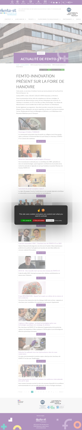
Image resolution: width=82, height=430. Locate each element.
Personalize (50, 220)
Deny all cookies (38, 220)
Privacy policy (58, 220)
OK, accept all (26, 220)
